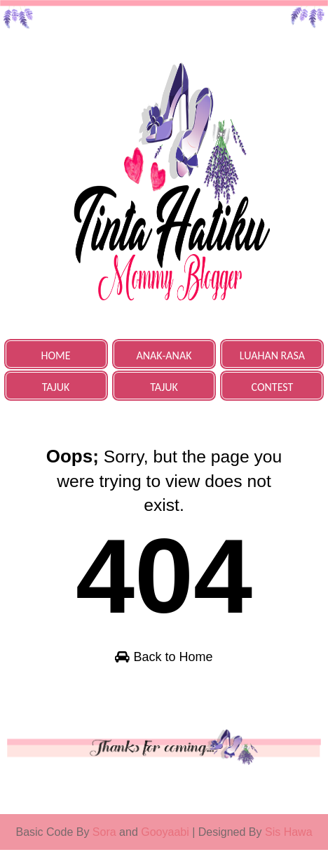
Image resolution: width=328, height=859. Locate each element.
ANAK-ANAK (164, 355)
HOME (56, 355)
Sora (104, 841)
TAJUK (56, 387)
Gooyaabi (166, 841)
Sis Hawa (289, 841)
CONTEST (273, 387)
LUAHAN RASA (272, 355)
